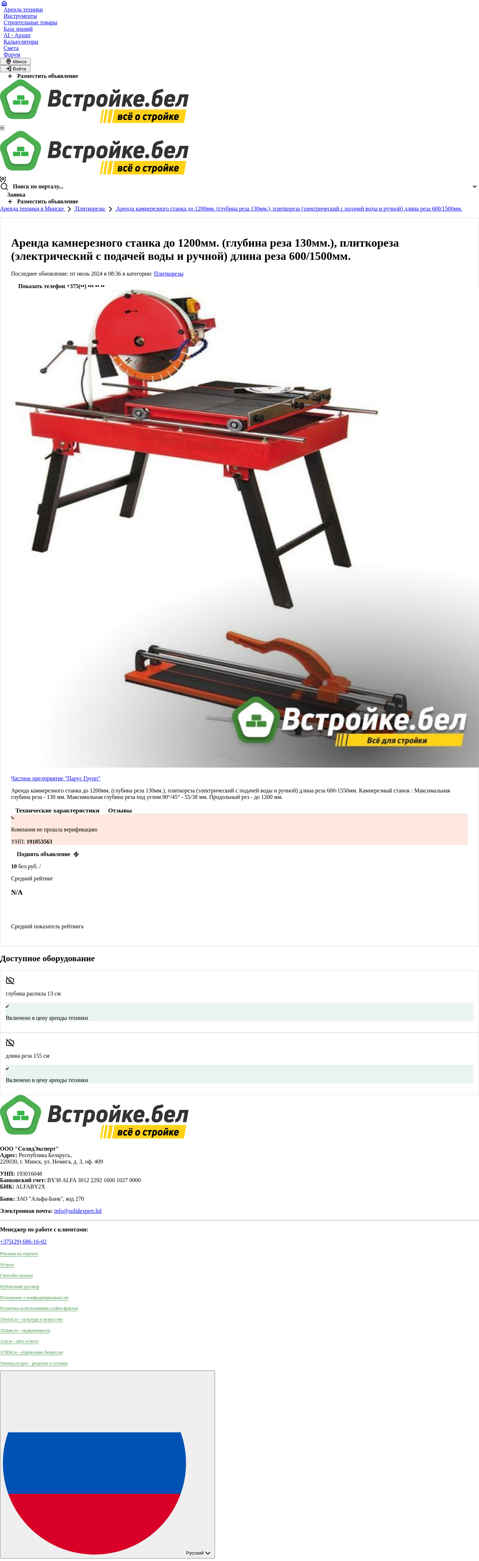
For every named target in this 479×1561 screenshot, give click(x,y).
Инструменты (20, 16)
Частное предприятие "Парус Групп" (56, 778)
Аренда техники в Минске (32, 209)
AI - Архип (17, 35)
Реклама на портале (19, 1253)
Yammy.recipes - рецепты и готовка (34, 1363)
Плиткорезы (90, 209)
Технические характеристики (57, 810)
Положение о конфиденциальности (34, 1297)
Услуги (7, 1264)
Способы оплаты (16, 1275)
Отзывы (120, 810)
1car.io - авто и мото (19, 1341)
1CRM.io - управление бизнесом (31, 1352)
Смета (11, 48)
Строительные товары (30, 22)
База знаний (18, 29)
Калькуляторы (21, 42)
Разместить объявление (42, 76)
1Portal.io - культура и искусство (31, 1319)
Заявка (16, 195)
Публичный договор (19, 1286)
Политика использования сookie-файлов (39, 1308)
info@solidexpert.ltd (78, 1211)
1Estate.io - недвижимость (25, 1330)
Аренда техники (23, 9)
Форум (12, 54)
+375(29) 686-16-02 (23, 1242)
